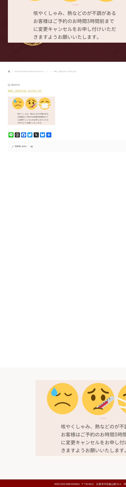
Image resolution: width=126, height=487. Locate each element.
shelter (24, 146)
